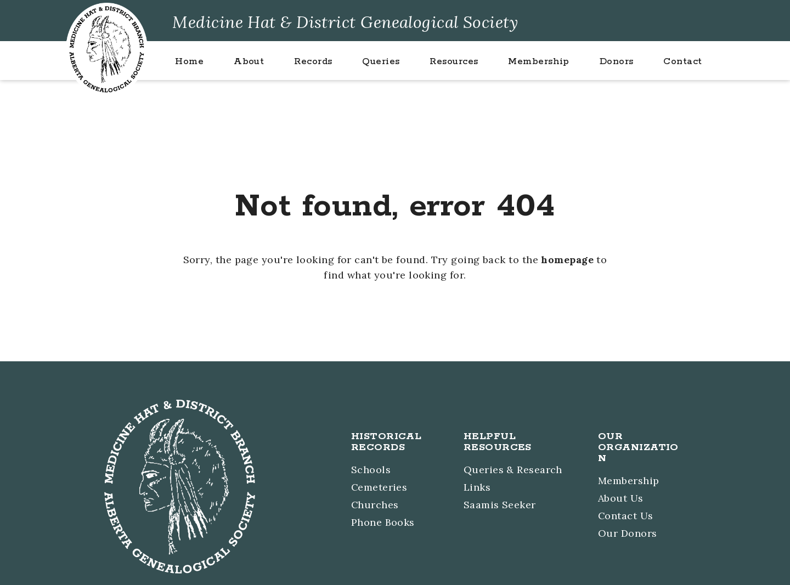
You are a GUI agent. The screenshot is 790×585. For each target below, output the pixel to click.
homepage (567, 259)
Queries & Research (513, 470)
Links (477, 487)
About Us (621, 498)
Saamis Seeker (500, 504)
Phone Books (383, 521)
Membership (628, 481)
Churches (375, 504)
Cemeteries (379, 487)
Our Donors (627, 532)
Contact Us (626, 515)
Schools (371, 470)
